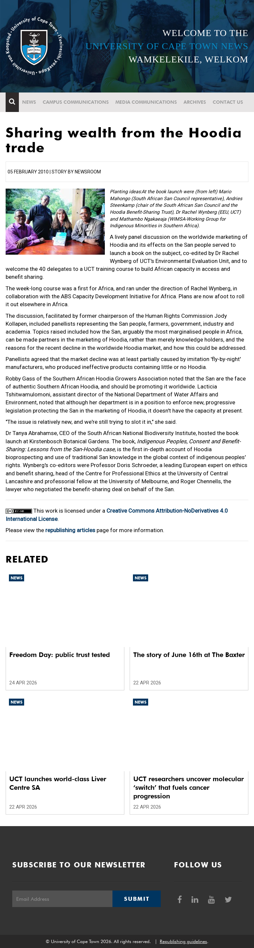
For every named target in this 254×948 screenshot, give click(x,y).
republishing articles (70, 530)
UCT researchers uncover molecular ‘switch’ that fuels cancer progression (188, 787)
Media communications (146, 102)
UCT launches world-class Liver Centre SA (57, 783)
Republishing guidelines (183, 941)
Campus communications (76, 102)
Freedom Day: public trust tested (59, 655)
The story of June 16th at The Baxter (189, 655)
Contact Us (228, 102)
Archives (195, 102)
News (29, 102)
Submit (136, 898)
